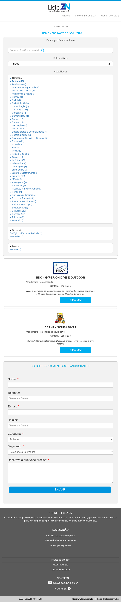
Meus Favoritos (110, 15)
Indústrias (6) (17, 160)
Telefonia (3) (17, 217)
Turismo (65, 26)
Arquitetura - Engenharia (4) (24, 87)
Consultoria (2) (18, 113)
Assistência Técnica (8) (22, 90)
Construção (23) (19, 109)
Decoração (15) (18, 125)
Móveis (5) (16, 179)
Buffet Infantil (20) (19, 103)
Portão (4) (16, 192)
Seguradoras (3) (19, 207)
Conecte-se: (62, 588)
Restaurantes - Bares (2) (23, 201)
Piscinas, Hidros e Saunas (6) (25, 188)
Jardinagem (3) (18, 166)
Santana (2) (15, 249)
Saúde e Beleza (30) (21, 204)
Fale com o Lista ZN (85, 15)
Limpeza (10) (17, 176)
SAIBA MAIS (76, 300)
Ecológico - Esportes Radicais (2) (26, 233)
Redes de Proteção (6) (22, 198)
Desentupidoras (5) (20, 135)
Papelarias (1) (18, 185)
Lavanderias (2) (18, 169)
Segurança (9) (18, 211)
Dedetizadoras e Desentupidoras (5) (28, 131)
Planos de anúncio (60, 560)
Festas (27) (16, 150)
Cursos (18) (16, 122)
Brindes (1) (16, 97)
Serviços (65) (17, 214)
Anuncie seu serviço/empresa (60, 535)
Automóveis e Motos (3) (22, 94)
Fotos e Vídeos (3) (20, 154)
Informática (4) (18, 163)
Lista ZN (56, 26)
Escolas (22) (17, 141)
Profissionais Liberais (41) (23, 195)
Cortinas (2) (16, 119)
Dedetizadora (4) (19, 128)
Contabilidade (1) (19, 116)
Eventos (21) (17, 147)
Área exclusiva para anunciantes (60, 540)
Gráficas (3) (16, 157)
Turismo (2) (17, 81)
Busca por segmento (60, 545)
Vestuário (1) (17, 220)
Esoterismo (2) (18, 144)
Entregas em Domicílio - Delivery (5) (28, 138)
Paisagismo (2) (18, 182)
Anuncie (66, 15)
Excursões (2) (16, 236)
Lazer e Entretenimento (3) (24, 173)
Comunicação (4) (19, 106)
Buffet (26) (16, 100)
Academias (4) (18, 84)
